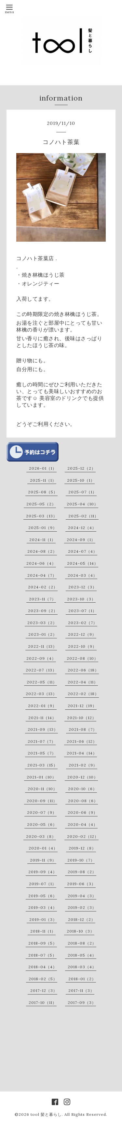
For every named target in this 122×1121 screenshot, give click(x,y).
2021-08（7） (83, 729)
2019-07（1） (42, 883)
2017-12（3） (43, 990)
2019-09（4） (42, 871)
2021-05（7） (42, 753)
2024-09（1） (81, 539)
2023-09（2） (43, 610)
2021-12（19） (82, 705)
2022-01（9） (42, 705)
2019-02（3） (82, 907)
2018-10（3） (80, 931)
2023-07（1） (82, 610)
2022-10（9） (82, 646)
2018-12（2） (81, 919)
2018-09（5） (42, 943)
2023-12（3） (82, 587)
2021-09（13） (43, 729)
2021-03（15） (42, 765)
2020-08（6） (83, 800)
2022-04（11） (83, 682)
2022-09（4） (41, 658)
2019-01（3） (43, 919)
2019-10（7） (81, 860)
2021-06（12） (82, 741)
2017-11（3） (81, 990)
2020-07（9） (42, 812)
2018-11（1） (43, 931)
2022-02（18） (83, 693)
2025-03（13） (41, 515)
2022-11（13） (42, 646)
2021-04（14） (82, 753)
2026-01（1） (43, 468)
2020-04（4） (83, 824)
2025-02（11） (83, 515)
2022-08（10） (82, 658)
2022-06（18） (83, 670)
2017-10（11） (43, 1002)
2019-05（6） (42, 895)
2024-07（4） (82, 551)
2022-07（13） (41, 670)
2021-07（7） (42, 741)
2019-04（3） (82, 895)
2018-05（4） (82, 955)
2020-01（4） (43, 848)
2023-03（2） (42, 622)
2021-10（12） (81, 717)
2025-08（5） (43, 491)
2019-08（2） (82, 871)
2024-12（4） (82, 527)
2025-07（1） (82, 491)
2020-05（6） (42, 824)
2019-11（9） (43, 860)
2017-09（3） (82, 1002)
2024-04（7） (42, 575)
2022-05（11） (42, 682)
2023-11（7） (42, 599)
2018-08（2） (82, 943)
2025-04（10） (82, 503)
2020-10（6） (82, 788)
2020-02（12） (83, 836)
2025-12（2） (81, 468)
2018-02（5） (43, 978)
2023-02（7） (82, 622)
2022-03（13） (41, 693)
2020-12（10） (82, 777)
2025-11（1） (43, 480)
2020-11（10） (42, 788)
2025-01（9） (42, 527)
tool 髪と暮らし (46, 1114)
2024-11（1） (42, 539)
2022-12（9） (82, 634)
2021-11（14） (42, 717)
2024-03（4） (82, 575)
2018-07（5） (42, 955)
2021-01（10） (41, 777)
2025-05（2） (41, 503)
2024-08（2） (42, 551)
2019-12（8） (82, 848)
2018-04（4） (42, 966)
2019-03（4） (42, 907)
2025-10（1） (81, 480)
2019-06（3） (81, 883)
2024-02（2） (43, 587)
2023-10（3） (81, 599)
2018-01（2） (82, 978)
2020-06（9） (83, 812)
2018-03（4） (82, 966)
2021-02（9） (83, 765)
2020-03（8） (41, 836)
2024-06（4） (41, 563)
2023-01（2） (42, 634)
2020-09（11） (42, 800)
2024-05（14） (82, 563)
